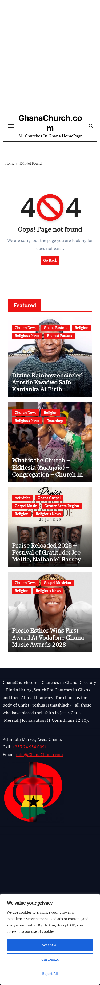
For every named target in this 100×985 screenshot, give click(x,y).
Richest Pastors (59, 335)
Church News (25, 327)
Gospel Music (26, 505)
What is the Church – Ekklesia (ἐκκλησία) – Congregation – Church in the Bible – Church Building (47, 474)
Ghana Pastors (55, 327)
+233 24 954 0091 (30, 747)
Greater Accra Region (61, 505)
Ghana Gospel (49, 497)
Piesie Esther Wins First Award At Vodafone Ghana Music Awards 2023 (48, 637)
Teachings (55, 420)
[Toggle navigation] (11, 125)
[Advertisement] (50, 58)
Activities (22, 497)
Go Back (50, 260)
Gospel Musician (57, 582)
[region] (50, 939)
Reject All (50, 973)
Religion (81, 327)
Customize (50, 959)
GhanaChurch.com (50, 123)
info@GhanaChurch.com (39, 754)
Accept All (50, 944)
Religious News (27, 335)
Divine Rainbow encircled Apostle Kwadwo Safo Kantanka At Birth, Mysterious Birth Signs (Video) (47, 389)
